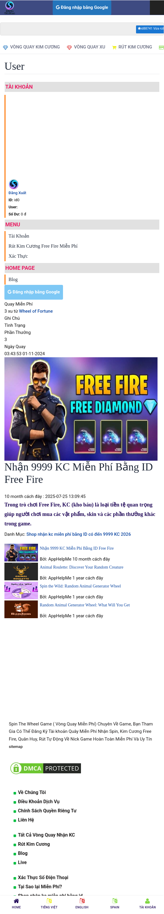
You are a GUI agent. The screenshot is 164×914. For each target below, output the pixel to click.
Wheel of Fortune (36, 311)
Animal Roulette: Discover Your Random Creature (81, 567)
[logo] (8, 7)
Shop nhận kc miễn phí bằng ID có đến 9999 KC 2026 (78, 534)
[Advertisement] (86, 136)
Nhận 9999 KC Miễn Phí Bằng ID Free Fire (77, 548)
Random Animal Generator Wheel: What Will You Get (85, 605)
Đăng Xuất (17, 193)
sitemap (16, 746)
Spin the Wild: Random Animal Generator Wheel (80, 586)
